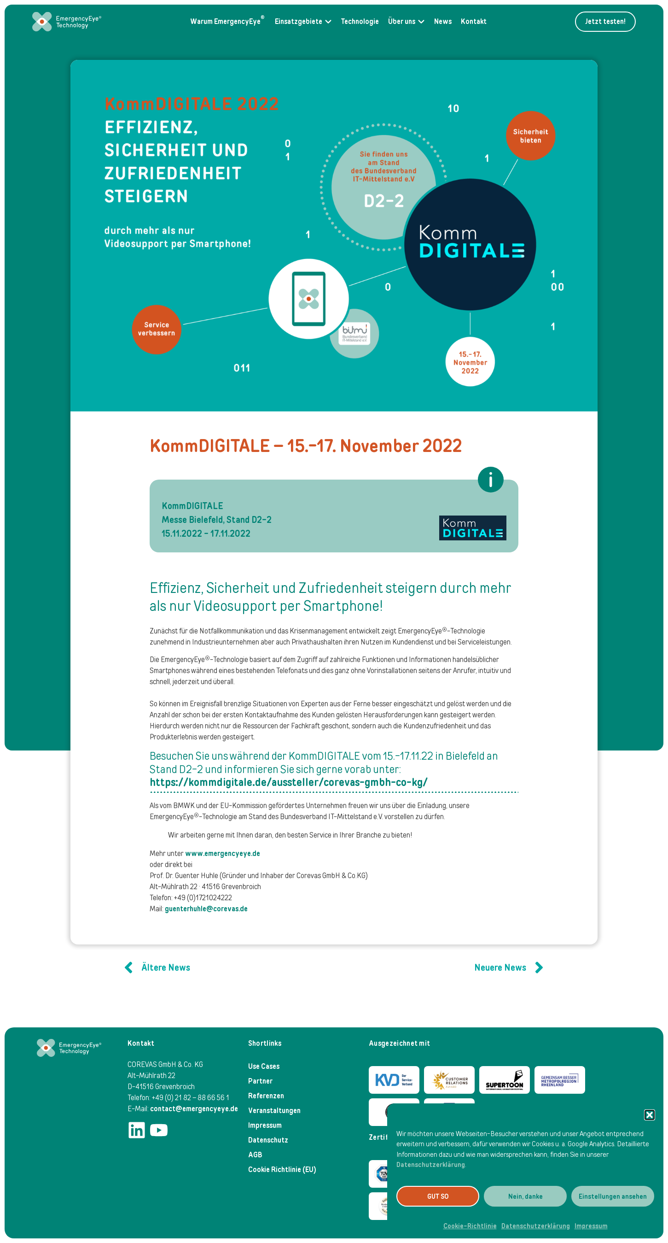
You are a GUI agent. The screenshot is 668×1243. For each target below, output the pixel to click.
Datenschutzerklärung (430, 1165)
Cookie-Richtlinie (470, 1226)
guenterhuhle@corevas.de (206, 908)
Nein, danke (525, 1196)
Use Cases (263, 1066)
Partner (260, 1081)
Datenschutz (268, 1140)
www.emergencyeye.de (222, 853)
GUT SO (438, 1196)
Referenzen (266, 1095)
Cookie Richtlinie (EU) (282, 1169)
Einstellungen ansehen (613, 1196)
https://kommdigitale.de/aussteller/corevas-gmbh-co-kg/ (289, 782)
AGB (255, 1154)
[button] (649, 1115)
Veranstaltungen (274, 1110)
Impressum (591, 1226)
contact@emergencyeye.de (194, 1108)
